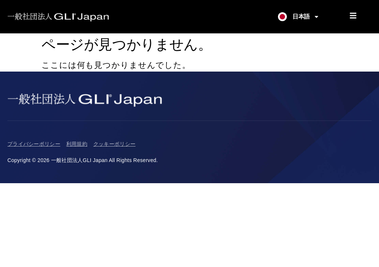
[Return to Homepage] (58, 16)
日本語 (305, 16)
